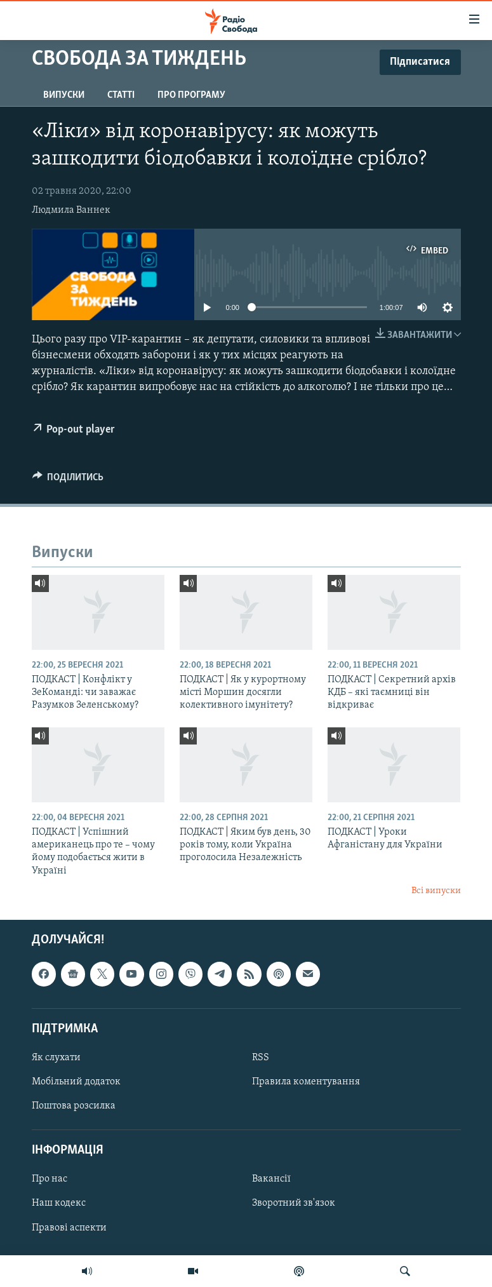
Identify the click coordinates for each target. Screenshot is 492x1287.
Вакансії (271, 1179)
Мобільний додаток (76, 1082)
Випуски (63, 95)
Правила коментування (306, 1082)
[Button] (68, 480)
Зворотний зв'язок (293, 1203)
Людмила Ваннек (71, 210)
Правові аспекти (69, 1227)
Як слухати (56, 1058)
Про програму (191, 95)
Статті (121, 95)
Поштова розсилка (74, 1106)
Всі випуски (436, 891)
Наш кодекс (59, 1203)
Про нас (49, 1179)
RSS (260, 1058)
